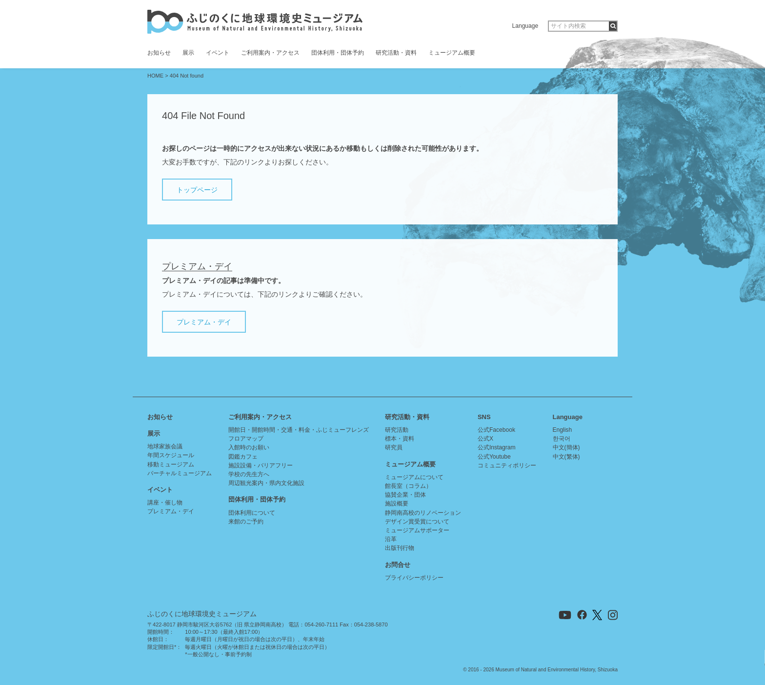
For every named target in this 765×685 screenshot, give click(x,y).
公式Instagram (497, 447)
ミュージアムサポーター (417, 530)
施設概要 (396, 503)
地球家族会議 (164, 446)
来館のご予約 (245, 521)
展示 (188, 52)
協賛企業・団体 (405, 494)
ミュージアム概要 (451, 52)
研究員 (394, 447)
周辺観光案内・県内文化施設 (266, 483)
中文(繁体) (566, 456)
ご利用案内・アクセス (270, 52)
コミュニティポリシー (507, 465)
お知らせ (159, 52)
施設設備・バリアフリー (260, 465)
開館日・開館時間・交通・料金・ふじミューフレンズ (298, 429)
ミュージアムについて (414, 477)
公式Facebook (496, 429)
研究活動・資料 (396, 52)
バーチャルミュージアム (179, 473)
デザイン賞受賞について (417, 521)
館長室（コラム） (408, 486)
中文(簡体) (566, 447)
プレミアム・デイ (204, 322)
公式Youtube (494, 456)
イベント (217, 52)
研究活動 (396, 429)
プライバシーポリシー (414, 577)
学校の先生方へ (248, 474)
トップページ (197, 190)
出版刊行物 (399, 547)
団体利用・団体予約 (337, 52)
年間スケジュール (170, 455)
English (562, 429)
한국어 (561, 438)
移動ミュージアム (170, 464)
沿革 (391, 539)
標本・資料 (399, 438)
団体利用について (251, 512)
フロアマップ (245, 438)
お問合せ (397, 564)
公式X (485, 438)
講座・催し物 (164, 502)
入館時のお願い (248, 447)
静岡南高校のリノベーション (423, 512)
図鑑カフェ (243, 456)
